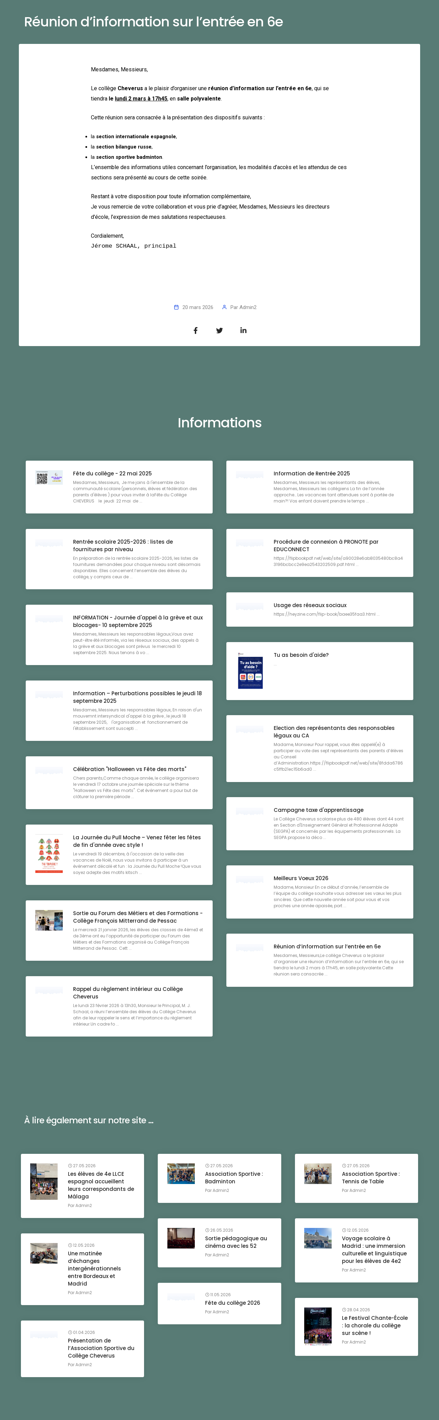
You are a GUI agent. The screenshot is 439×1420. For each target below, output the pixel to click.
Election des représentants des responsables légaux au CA (334, 732)
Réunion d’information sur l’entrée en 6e (327, 947)
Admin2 (248, 307)
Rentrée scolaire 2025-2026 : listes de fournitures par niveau (124, 546)
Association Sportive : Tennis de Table (372, 1178)
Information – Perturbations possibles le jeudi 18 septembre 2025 (135, 697)
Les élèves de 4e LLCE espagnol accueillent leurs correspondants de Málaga (98, 1186)
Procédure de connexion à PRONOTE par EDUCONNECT (326, 546)
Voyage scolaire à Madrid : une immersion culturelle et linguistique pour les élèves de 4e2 (375, 1250)
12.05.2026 (356, 1231)
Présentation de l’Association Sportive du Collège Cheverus (98, 1349)
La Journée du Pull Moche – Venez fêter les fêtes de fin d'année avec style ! (138, 842)
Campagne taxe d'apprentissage (319, 810)
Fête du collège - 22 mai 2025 (113, 474)
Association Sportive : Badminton (235, 1178)
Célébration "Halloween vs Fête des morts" (130, 769)
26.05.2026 (220, 1231)
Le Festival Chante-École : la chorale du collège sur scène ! (372, 1330)
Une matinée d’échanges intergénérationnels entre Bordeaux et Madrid (95, 1269)
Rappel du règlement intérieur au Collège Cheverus (128, 993)
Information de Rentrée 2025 (312, 474)
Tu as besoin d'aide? (301, 655)
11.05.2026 (219, 1295)
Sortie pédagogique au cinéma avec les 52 (237, 1242)
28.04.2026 (357, 1310)
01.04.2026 (82, 1333)
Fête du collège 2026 (233, 1303)
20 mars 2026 (197, 307)
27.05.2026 (83, 1166)
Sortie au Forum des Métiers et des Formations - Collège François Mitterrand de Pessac (136, 917)
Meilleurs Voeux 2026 (301, 879)
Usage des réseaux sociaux (310, 606)
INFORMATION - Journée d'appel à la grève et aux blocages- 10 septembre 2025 (133, 622)
